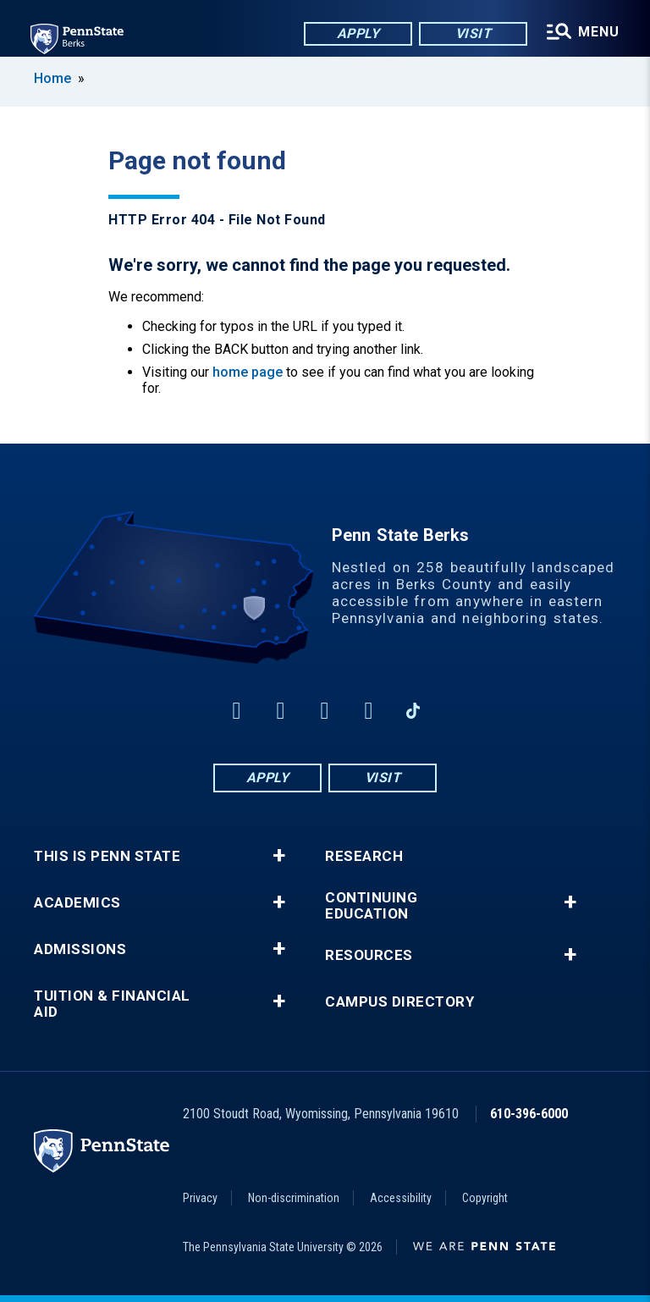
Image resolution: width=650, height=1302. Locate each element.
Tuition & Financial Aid (112, 1004)
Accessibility (401, 1198)
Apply (358, 33)
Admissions (80, 949)
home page (247, 372)
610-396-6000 (529, 1114)
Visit (473, 33)
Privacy (200, 1198)
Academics (77, 903)
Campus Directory (399, 1002)
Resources (369, 955)
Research (364, 856)
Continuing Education (371, 906)
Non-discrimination (293, 1198)
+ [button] (279, 855)
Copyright (485, 1198)
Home (52, 78)
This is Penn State (107, 856)
